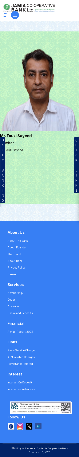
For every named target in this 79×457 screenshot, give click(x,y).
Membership (15, 293)
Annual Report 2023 (20, 331)
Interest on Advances (21, 389)
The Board (14, 254)
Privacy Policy (16, 267)
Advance (13, 306)
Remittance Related (20, 363)
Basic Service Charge (21, 350)
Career (12, 274)
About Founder (17, 247)
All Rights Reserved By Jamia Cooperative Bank (39, 448)
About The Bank (18, 240)
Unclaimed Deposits (20, 313)
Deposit (12, 299)
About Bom (15, 260)
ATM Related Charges (21, 357)
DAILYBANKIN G (3, 170)
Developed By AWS (39, 452)
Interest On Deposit (20, 382)
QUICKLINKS (76, 165)
